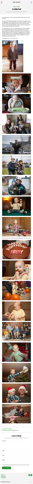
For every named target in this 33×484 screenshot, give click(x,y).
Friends (18, 6)
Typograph (3, 477)
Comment (4, 440)
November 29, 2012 (16, 11)
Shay (9, 11)
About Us (3, 474)
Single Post (3, 476)
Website (3, 460)
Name (3, 450)
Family (14, 6)
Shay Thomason (16, 2)
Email (3, 455)
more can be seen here (13, 38)
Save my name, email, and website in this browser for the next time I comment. (16, 464)
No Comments (24, 11)
